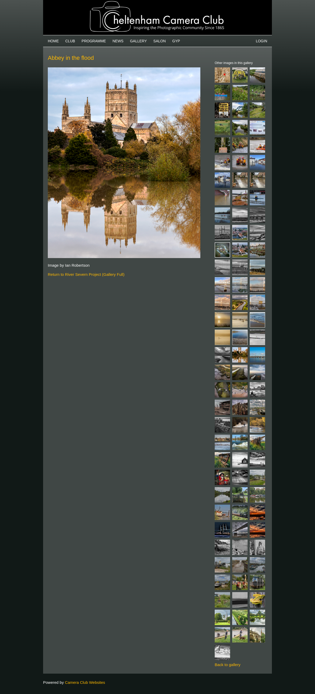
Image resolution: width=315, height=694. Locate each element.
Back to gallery (227, 664)
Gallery (138, 41)
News (118, 41)
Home (53, 41)
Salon (159, 41)
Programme (93, 41)
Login (261, 41)
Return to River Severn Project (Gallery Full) (86, 274)
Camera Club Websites (85, 682)
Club (70, 41)
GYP (176, 41)
